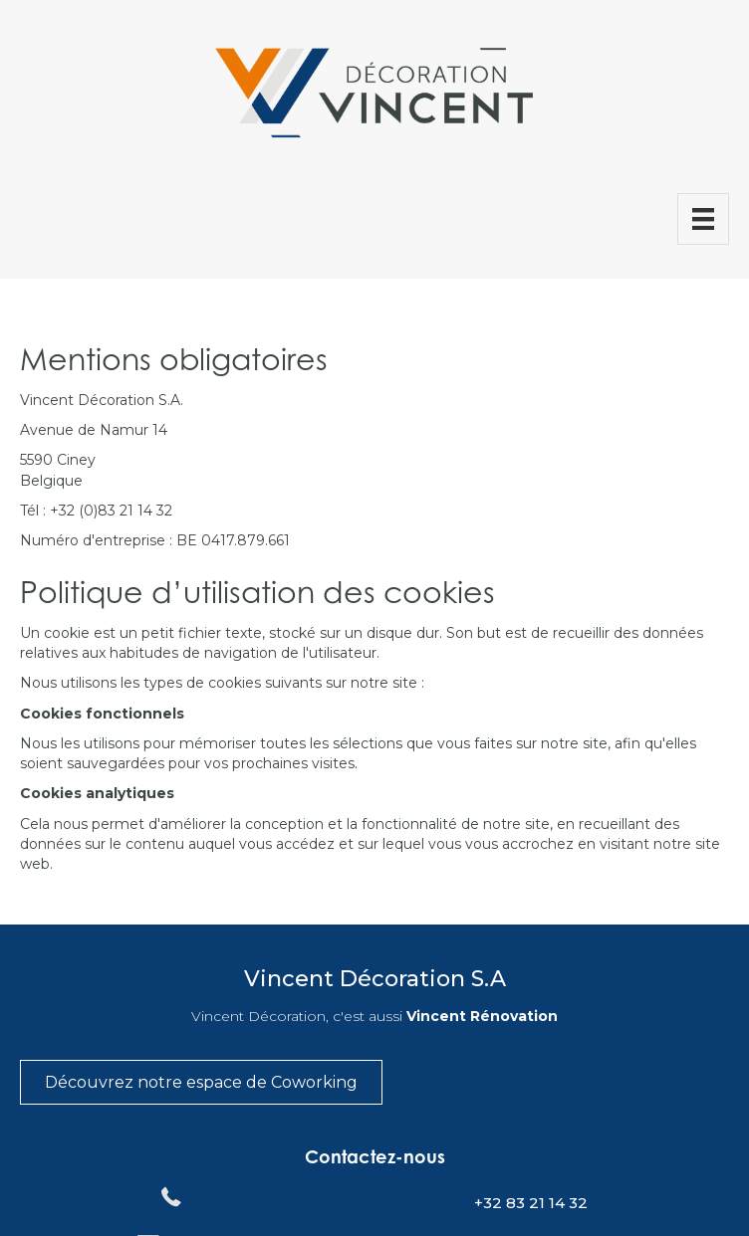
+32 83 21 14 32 (531, 1202)
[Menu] (703, 219)
